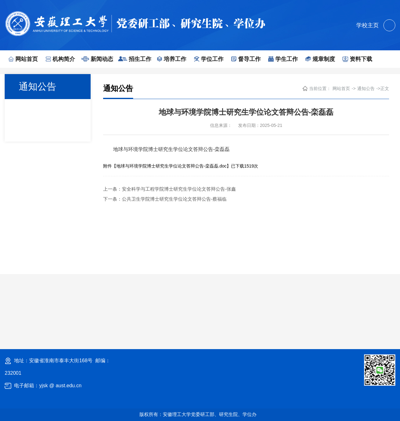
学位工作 (208, 59)
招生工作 (134, 59)
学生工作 (283, 59)
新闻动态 (97, 59)
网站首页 (23, 59)
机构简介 (60, 59)
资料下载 (357, 59)
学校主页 (367, 25)
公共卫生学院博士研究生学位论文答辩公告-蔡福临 (174, 199)
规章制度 (320, 59)
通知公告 (366, 88)
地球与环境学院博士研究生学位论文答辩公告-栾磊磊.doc (171, 165)
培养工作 (171, 59)
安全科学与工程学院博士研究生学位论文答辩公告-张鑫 (179, 189)
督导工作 (246, 59)
